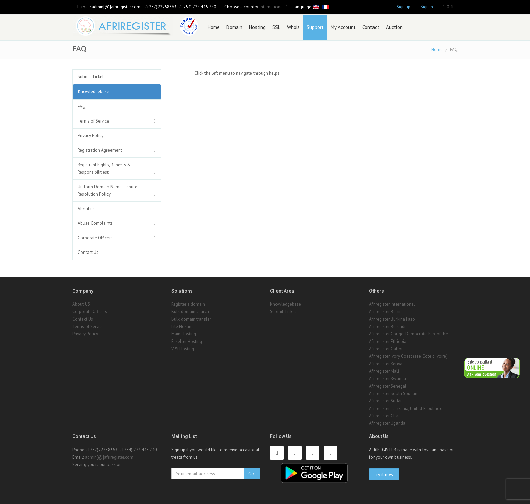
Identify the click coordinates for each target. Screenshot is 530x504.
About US (81, 304)
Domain (234, 27)
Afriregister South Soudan (393, 393)
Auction (394, 27)
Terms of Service (93, 121)
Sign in (426, 7)
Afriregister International (392, 304)
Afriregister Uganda (387, 423)
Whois (293, 27)
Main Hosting (183, 334)
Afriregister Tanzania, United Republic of (406, 408)
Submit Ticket (91, 77)
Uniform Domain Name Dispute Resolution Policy (107, 190)
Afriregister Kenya (385, 364)
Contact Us (88, 252)
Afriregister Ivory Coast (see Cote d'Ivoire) (408, 356)
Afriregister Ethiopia (387, 341)
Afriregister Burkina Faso (392, 319)
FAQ (82, 106)
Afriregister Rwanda (387, 378)
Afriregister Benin (385, 311)
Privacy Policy (90, 135)
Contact (370, 27)
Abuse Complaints (95, 223)
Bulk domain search (190, 311)
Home (214, 27)
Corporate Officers (95, 238)
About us (86, 209)
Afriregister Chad (385, 416)
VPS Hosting (182, 349)
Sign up (403, 7)
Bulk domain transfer (191, 319)
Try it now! (384, 474)
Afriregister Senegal (387, 386)
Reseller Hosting (186, 341)
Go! (252, 473)
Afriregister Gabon (386, 349)
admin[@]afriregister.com (116, 7)
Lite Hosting (182, 326)
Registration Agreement (100, 150)
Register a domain (188, 304)
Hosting (257, 27)
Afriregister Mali (384, 371)
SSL (276, 27)
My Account (343, 27)
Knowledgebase (93, 91)
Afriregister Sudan (386, 401)
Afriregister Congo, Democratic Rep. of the (408, 334)
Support (315, 27)
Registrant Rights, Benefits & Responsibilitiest (104, 168)
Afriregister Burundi (387, 326)
